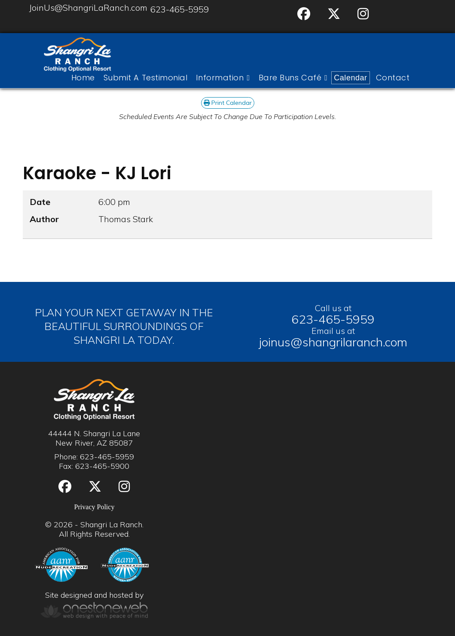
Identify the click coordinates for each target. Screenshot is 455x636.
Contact (393, 78)
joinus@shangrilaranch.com (333, 341)
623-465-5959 (179, 9)
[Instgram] (363, 14)
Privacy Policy (94, 507)
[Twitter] (333, 14)
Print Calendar (228, 103)
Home (83, 78)
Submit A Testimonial (146, 78)
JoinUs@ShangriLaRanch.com (88, 7)
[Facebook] (303, 14)
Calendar (350, 77)
